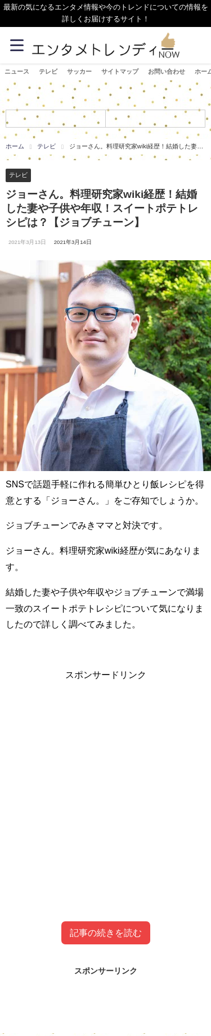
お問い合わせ (166, 71)
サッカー (79, 71)
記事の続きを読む (106, 933)
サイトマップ (119, 71)
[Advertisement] (105, 789)
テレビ (48, 71)
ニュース (17, 71)
